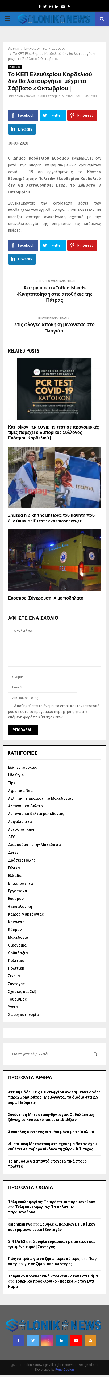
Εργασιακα (17, 891)
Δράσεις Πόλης (22, 860)
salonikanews (25, 96)
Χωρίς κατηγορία (23, 1014)
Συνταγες (16, 984)
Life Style (16, 775)
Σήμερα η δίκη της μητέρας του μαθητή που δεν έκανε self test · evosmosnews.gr (51, 518)
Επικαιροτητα (20, 883)
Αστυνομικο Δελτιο (25, 806)
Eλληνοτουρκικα (22, 767)
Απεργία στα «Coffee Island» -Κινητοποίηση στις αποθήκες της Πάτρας (54, 294)
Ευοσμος (14, 66)
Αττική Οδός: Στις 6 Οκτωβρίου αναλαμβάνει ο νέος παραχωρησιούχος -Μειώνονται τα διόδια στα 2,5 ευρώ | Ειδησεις (54, 1097)
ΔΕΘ (12, 837)
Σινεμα (14, 976)
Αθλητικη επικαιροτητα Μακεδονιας (40, 798)
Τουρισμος (17, 999)
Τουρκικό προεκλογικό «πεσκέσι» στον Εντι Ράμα (53, 1276)
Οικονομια (17, 945)
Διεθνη (14, 852)
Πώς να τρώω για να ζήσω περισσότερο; (44, 1259)
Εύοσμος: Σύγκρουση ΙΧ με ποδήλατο (45, 598)
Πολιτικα (16, 960)
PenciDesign (64, 1369)
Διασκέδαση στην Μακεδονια (34, 845)
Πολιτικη (16, 968)
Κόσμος (15, 930)
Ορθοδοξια (18, 953)
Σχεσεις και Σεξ (22, 991)
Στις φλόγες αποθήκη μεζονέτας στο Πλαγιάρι (54, 328)
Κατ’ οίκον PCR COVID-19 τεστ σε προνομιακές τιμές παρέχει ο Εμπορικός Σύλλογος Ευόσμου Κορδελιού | (53, 433)
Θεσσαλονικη (20, 906)
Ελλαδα (15, 876)
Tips (11, 783)
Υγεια (13, 1007)
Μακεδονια (18, 937)
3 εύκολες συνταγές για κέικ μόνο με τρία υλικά (51, 1132)
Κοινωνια (16, 922)
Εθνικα (14, 868)
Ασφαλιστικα (20, 822)
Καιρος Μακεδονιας (26, 914)
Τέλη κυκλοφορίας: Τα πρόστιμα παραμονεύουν (51, 1202)
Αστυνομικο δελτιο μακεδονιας (36, 814)
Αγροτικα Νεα (20, 791)
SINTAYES (16, 1241)
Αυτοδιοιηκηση (21, 829)
